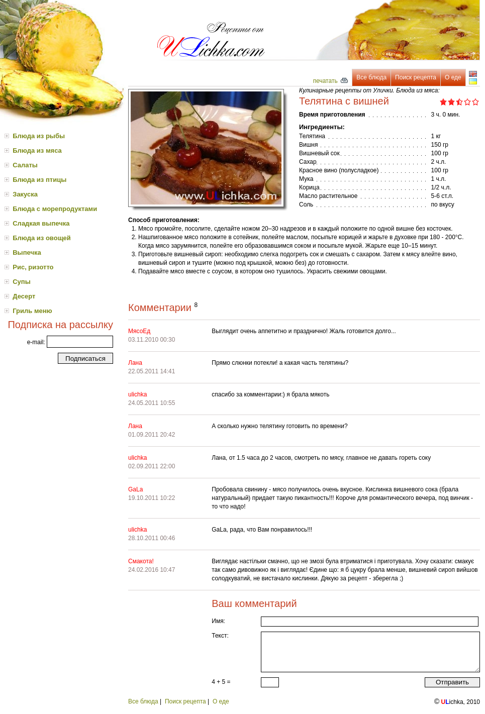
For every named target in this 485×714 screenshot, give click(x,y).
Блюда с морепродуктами (55, 209)
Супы (22, 281)
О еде (453, 77)
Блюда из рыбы (39, 136)
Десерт (24, 296)
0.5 (441, 102)
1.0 (444, 102)
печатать (330, 80)
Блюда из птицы (39, 179)
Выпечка (27, 252)
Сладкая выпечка (41, 223)
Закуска (25, 194)
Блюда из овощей (42, 238)
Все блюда (371, 77)
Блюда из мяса (37, 150)
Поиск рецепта (415, 77)
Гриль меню (32, 311)
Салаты (25, 165)
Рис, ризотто (33, 267)
